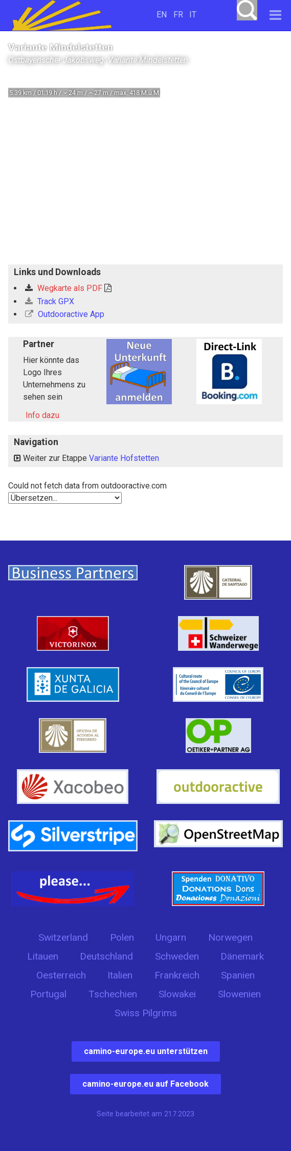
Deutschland (106, 956)
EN (161, 14)
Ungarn (170, 937)
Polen (122, 937)
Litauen (42, 956)
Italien (119, 975)
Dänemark (242, 956)
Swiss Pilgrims (146, 1013)
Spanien (238, 975)
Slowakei (177, 994)
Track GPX (49, 301)
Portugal (48, 994)
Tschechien (112, 994)
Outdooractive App (64, 314)
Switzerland (63, 937)
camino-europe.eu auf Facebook (145, 1084)
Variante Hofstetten (124, 458)
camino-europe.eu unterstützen (146, 1051)
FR (178, 14)
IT (192, 14)
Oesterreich (61, 975)
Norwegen (230, 937)
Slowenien (239, 994)
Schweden (177, 956)
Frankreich (176, 975)
